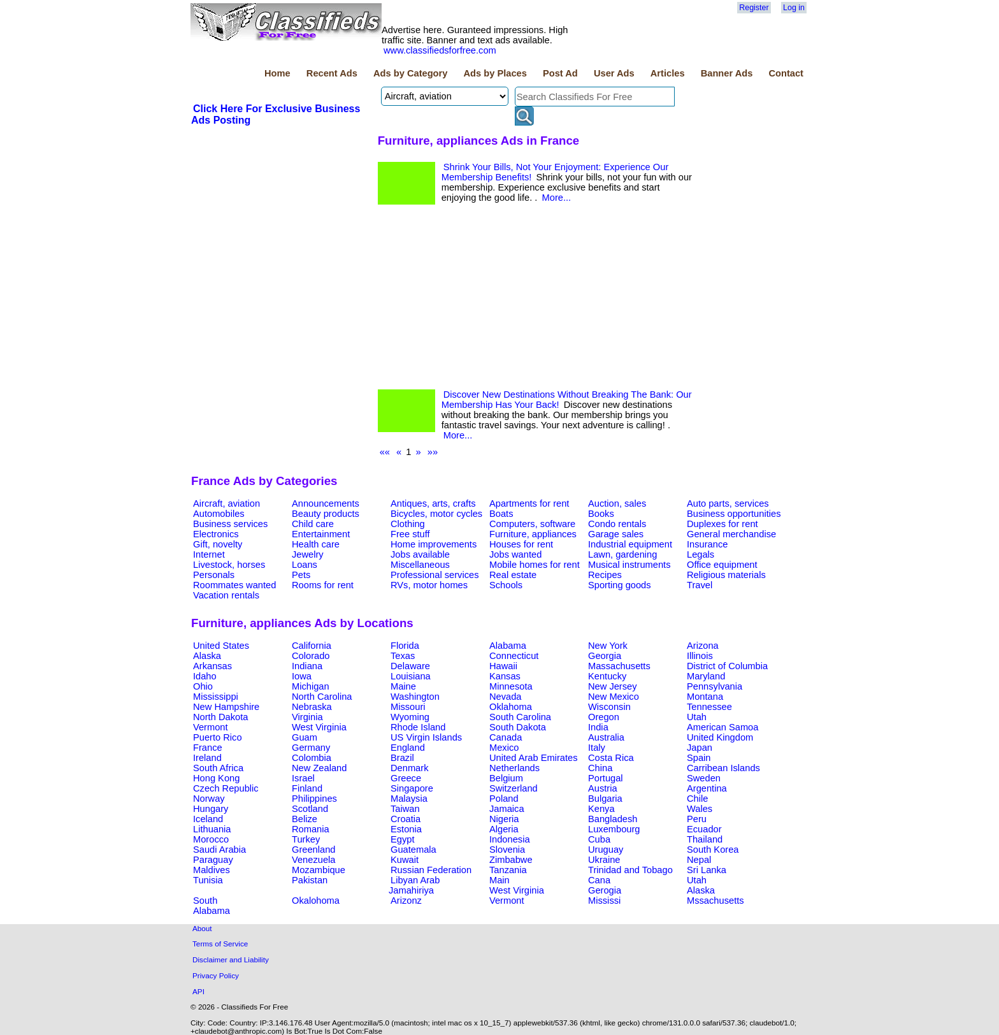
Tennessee (709, 707)
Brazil (402, 758)
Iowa (302, 676)
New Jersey (612, 686)
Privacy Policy (215, 975)
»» (433, 452)
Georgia (604, 656)
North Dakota (220, 717)
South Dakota (517, 727)
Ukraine (604, 860)
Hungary (210, 809)
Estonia (406, 829)
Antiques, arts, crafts (433, 503)
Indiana (307, 666)
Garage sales (615, 534)
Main (499, 880)
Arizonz (406, 900)
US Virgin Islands (426, 737)
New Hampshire (226, 707)
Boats (501, 514)
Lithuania (212, 829)
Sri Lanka (706, 870)
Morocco (211, 839)
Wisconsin (609, 707)
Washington (415, 696)
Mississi (604, 900)
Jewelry (308, 554)
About (202, 928)
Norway (209, 798)
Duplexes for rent (722, 524)
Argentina (707, 788)
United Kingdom (720, 737)
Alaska (207, 656)
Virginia (307, 717)
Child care (313, 524)
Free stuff (410, 534)
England (408, 747)
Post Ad (560, 73)
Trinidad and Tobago (630, 870)
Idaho (205, 676)
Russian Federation (431, 870)
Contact (785, 73)
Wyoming (410, 717)
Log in (794, 7)
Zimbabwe (511, 860)
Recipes (605, 575)
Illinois (700, 656)
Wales (699, 809)
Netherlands (514, 768)
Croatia (405, 819)
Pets (301, 575)
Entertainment (321, 534)
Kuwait (405, 860)
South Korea (712, 849)
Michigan (310, 686)
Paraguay (213, 860)
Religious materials (726, 575)
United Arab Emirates (533, 758)
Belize (304, 819)
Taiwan (405, 809)
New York (608, 646)
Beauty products (325, 514)
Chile (697, 798)
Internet (209, 554)
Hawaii (503, 666)
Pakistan (309, 880)
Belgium (506, 778)
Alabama (507, 646)
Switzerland (513, 788)
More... (556, 197)
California (311, 646)
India (598, 727)
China (600, 768)
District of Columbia (727, 666)
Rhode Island (418, 727)
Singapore (412, 788)
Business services (230, 524)
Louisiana (411, 676)
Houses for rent (521, 544)
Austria (602, 788)
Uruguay (605, 849)
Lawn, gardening (622, 554)
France (207, 747)
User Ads (614, 73)
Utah (697, 717)
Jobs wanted (515, 554)
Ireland (207, 758)
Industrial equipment (630, 544)
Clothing (408, 524)
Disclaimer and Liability (230, 959)
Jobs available (420, 554)
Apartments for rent (529, 503)
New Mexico (613, 696)
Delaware (410, 666)
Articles (667, 73)
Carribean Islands (723, 768)
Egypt (402, 839)
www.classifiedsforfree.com (440, 50)
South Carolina (520, 717)
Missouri (408, 707)
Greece (406, 778)
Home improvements (434, 544)
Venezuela (313, 860)
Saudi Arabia (219, 849)
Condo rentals (617, 524)
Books (601, 514)
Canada (505, 737)
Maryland (706, 676)
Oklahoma (510, 707)
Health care (316, 544)
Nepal (699, 860)
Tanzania (508, 870)
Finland (307, 788)
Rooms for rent (323, 585)
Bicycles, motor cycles (436, 514)
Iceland (208, 819)
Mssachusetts (715, 900)
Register (753, 7)
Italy (596, 747)
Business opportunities (733, 514)
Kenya (601, 809)
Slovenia (507, 849)
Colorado (310, 656)
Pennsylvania (714, 686)
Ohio (203, 686)
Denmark (409, 768)
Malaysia (409, 798)
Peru (697, 819)
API (198, 991)
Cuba (599, 839)
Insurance (707, 544)
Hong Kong (216, 778)
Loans (304, 565)
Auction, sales (617, 503)
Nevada (505, 696)
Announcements (325, 503)
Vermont (210, 727)
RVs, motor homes (429, 585)
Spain (699, 758)
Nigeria (504, 819)
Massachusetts (619, 666)
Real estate (512, 575)
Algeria (504, 829)
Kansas (505, 676)
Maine (403, 686)
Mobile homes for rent (534, 565)
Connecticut (513, 656)
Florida (405, 646)
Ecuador (704, 829)
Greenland (313, 849)
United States (221, 646)
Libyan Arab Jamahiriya (414, 885)
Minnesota (511, 686)
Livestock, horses (229, 565)
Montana (705, 696)
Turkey (306, 839)
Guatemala (413, 849)
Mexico (504, 747)
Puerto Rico (217, 737)
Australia (606, 737)
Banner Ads (727, 73)
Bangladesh (612, 819)
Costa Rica (611, 758)
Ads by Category (410, 73)
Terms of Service (220, 943)
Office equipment (722, 565)
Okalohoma (316, 900)
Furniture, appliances (533, 534)
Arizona (703, 646)
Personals (213, 575)
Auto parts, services (728, 503)
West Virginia (319, 727)
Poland (504, 798)
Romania (310, 829)
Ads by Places (495, 73)
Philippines (314, 798)
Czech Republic (226, 788)
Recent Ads (331, 73)
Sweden (704, 778)
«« (385, 452)
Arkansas (212, 666)
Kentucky (607, 676)
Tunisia (208, 880)
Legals (700, 554)
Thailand (704, 839)
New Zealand (319, 768)
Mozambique (318, 870)
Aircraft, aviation (226, 503)
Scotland (310, 809)
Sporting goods (619, 585)
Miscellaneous (420, 565)
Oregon (603, 717)
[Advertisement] (537, 300)
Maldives (211, 870)
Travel (699, 585)
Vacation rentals (226, 595)
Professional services (434, 575)
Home (277, 73)
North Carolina (322, 696)
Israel (303, 778)
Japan (699, 747)
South (205, 900)
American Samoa (722, 727)
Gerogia (604, 890)
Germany (311, 747)
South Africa (218, 768)
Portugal (605, 778)
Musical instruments (629, 565)
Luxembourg (614, 829)
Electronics (216, 534)
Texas (403, 656)
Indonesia (509, 839)
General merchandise (731, 534)
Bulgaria (605, 798)
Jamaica (506, 809)
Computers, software (532, 524)
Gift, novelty (217, 544)
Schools (505, 585)
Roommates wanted (234, 585)
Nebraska (312, 707)
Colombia (311, 758)
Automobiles (219, 514)
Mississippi (215, 696)
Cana (599, 880)
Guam (304, 737)
